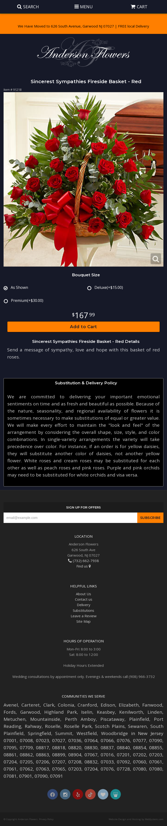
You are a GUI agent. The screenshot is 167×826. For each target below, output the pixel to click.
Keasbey (106, 712)
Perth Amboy (80, 719)
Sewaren (137, 726)
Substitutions (83, 610)
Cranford (87, 705)
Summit (63, 733)
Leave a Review (84, 615)
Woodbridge (114, 733)
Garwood (30, 712)
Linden (154, 712)
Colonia (66, 705)
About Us (83, 593)
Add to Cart (83, 326)
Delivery (83, 604)
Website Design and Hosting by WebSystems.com (136, 819)
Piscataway (112, 719)
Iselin (86, 712)
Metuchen (14, 719)
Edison (108, 705)
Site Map (83, 621)
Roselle (52, 726)
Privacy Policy (46, 819)
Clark (48, 705)
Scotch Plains (110, 726)
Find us (83, 566)
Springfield (39, 733)
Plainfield (139, 719)
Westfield (87, 733)
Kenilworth (131, 712)
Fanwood (152, 705)
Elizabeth (129, 705)
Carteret (30, 705)
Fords (10, 712)
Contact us (83, 599)
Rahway (33, 726)
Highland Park (60, 712)
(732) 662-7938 (83, 560)
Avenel (11, 705)
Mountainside (45, 719)
